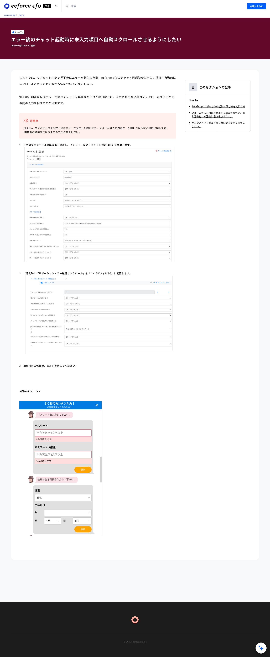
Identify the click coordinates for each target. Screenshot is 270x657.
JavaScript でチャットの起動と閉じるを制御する (218, 106)
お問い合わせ (256, 6)
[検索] (152, 6)
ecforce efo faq (9, 15)
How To (21, 15)
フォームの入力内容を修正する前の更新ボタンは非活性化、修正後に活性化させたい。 (218, 114)
